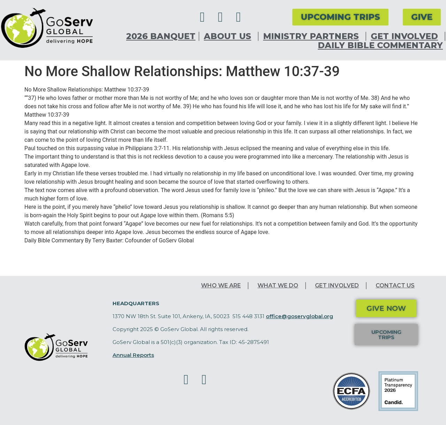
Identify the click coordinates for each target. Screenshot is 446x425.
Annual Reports (133, 355)
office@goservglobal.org (299, 316)
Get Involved (406, 36)
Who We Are (221, 285)
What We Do (277, 285)
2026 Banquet (160, 36)
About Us (229, 36)
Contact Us (395, 285)
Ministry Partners (312, 36)
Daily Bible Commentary (380, 45)
